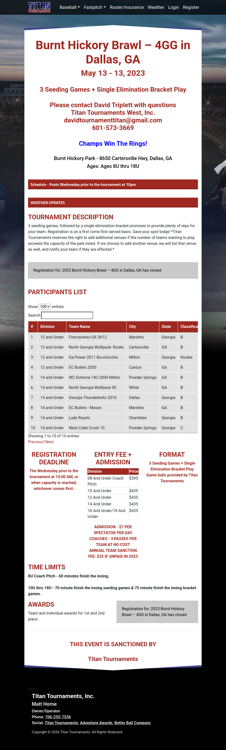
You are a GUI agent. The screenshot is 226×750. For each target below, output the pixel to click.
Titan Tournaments (61, 723)
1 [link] (44, 442)
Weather (156, 7)
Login (173, 7)
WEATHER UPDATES (48, 203)
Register (191, 7)
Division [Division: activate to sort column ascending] (47, 326)
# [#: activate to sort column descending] (32, 326)
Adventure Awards (96, 723)
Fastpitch (93, 7)
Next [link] (50, 442)
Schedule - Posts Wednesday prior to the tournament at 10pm (83, 184)
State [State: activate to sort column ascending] (166, 326)
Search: (60, 315)
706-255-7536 (58, 717)
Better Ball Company (132, 723)
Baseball (68, 7)
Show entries (46, 306)
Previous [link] (35, 442)
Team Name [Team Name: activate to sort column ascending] (79, 326)
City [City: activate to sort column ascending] (132, 326)
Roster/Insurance (127, 7)
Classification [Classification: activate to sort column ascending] (192, 326)
